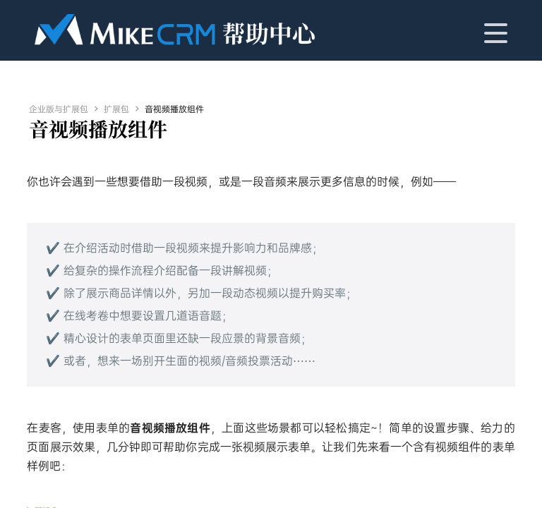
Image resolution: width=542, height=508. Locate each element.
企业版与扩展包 (58, 109)
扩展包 (116, 109)
